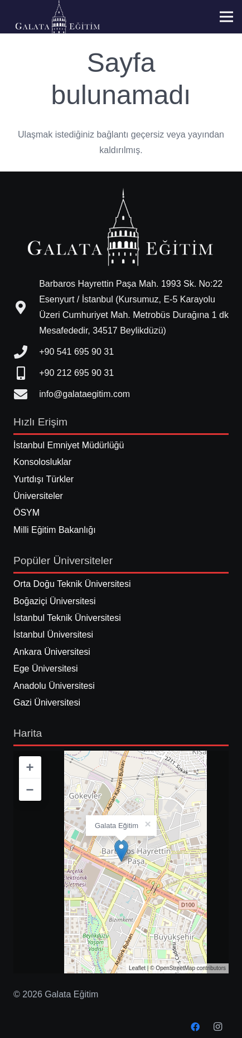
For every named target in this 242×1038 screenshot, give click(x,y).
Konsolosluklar (42, 462)
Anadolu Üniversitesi (54, 686)
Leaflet (137, 968)
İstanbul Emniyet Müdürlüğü (68, 445)
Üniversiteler (38, 496)
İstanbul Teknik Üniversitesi (67, 618)
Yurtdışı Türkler (43, 479)
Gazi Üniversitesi (46, 702)
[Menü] (226, 17)
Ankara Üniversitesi (51, 652)
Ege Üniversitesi (45, 668)
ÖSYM (26, 512)
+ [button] (30, 767)
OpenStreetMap (175, 968)
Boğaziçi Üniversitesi (54, 601)
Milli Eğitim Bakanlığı (54, 530)
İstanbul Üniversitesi (53, 634)
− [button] (30, 789)
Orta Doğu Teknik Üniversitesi (71, 584)
